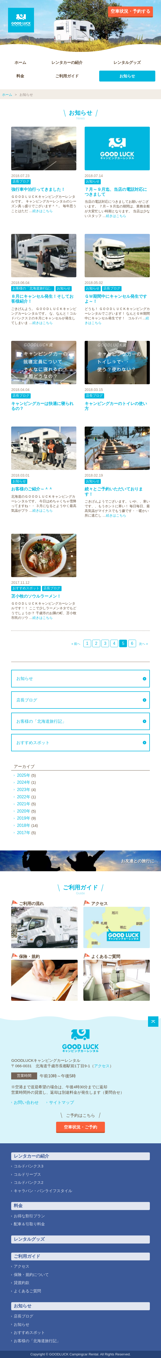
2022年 (23, 797)
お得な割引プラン (29, 1216)
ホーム (20, 62)
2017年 (23, 832)
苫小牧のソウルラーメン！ (36, 596)
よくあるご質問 (27, 1291)
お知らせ (127, 76)
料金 (20, 76)
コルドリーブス (27, 1174)
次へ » (143, 644)
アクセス (102, 1066)
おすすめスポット (25, 588)
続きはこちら (42, 211)
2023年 (23, 789)
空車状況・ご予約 (80, 1127)
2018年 (23, 825)
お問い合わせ (26, 1102)
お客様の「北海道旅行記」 (32, 288)
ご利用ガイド (67, 76)
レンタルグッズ (127, 62)
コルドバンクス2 (28, 1182)
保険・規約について (31, 1274)
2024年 (23, 782)
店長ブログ (20, 181)
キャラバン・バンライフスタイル (43, 1190)
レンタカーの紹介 (67, 62)
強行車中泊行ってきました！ (38, 189)
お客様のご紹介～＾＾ (32, 489)
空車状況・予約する (130, 11)
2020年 (23, 811)
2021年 (23, 804)
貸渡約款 (21, 1282)
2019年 (23, 818)
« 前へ (75, 644)
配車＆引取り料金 (29, 1224)
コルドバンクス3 (28, 1166)
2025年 (23, 775)
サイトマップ (61, 1102)
